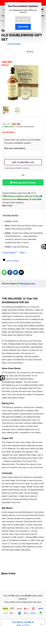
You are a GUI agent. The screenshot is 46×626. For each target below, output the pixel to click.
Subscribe (23, 27)
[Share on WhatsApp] (4, 272)
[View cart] (42, 10)
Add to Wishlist (10, 261)
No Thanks (23, 19)
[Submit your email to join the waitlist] (23, 162)
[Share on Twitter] (15, 272)
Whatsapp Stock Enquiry (23, 182)
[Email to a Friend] (21, 272)
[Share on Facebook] (10, 272)
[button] (4, 10)
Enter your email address (23, 152)
